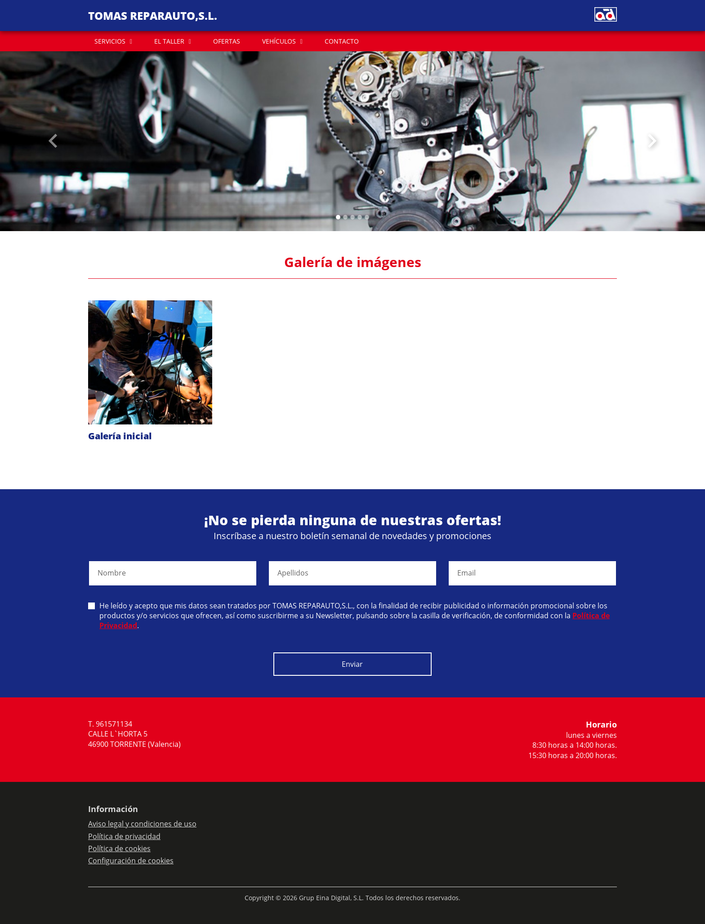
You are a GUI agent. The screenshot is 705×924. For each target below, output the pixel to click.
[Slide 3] (359, 217)
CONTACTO (342, 41)
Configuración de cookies (131, 861)
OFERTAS (226, 41)
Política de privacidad (124, 836)
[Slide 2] (352, 217)
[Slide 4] (367, 217)
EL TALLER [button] (169, 41)
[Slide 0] (338, 217)
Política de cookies (119, 848)
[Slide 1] (345, 217)
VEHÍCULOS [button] (279, 41)
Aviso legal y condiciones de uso (142, 824)
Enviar (352, 664)
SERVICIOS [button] (109, 41)
